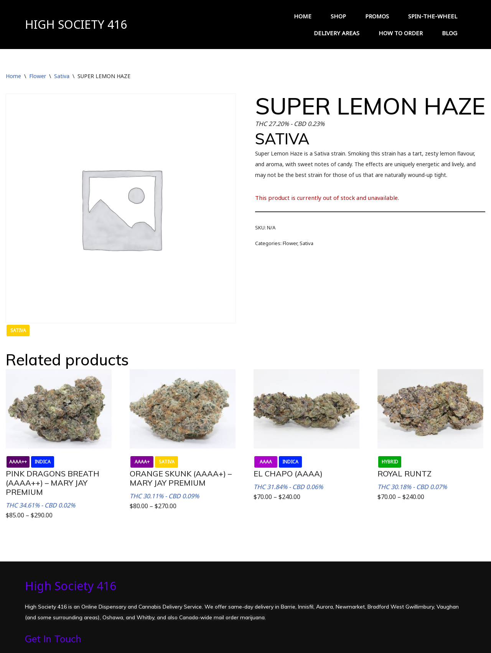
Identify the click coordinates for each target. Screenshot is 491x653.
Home (13, 76)
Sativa (61, 76)
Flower (37, 76)
